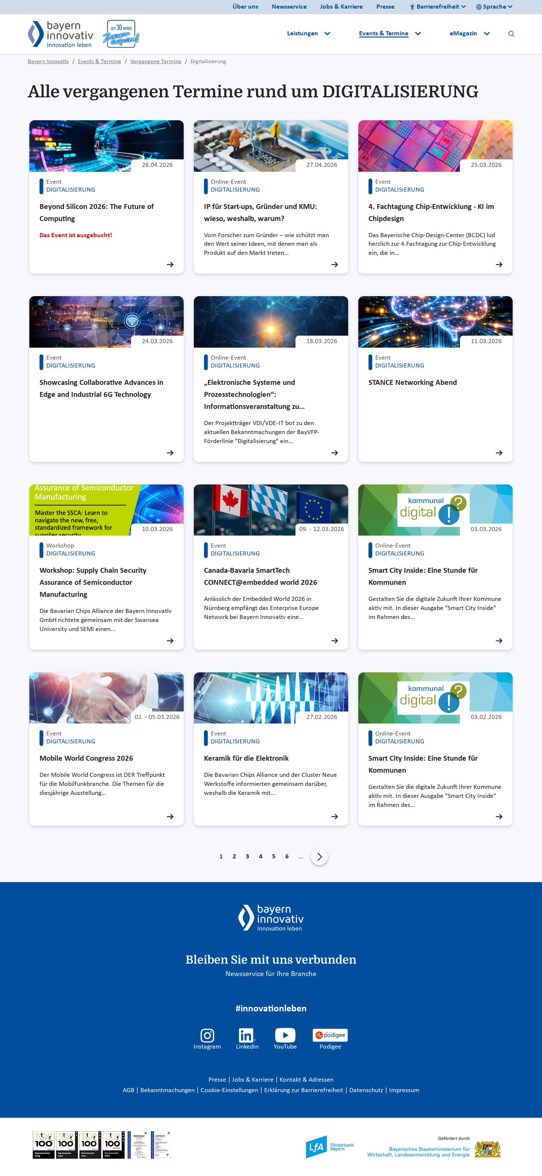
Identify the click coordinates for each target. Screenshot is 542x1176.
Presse (385, 7)
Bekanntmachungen (168, 1090)
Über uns (245, 7)
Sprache (491, 7)
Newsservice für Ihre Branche (271, 974)
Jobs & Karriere (341, 7)
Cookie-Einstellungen (229, 1090)
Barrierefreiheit (434, 7)
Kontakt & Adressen (306, 1080)
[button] (345, 34)
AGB (129, 1090)
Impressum (404, 1090)
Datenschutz (367, 1090)
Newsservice (289, 7)
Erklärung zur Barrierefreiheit (304, 1090)
